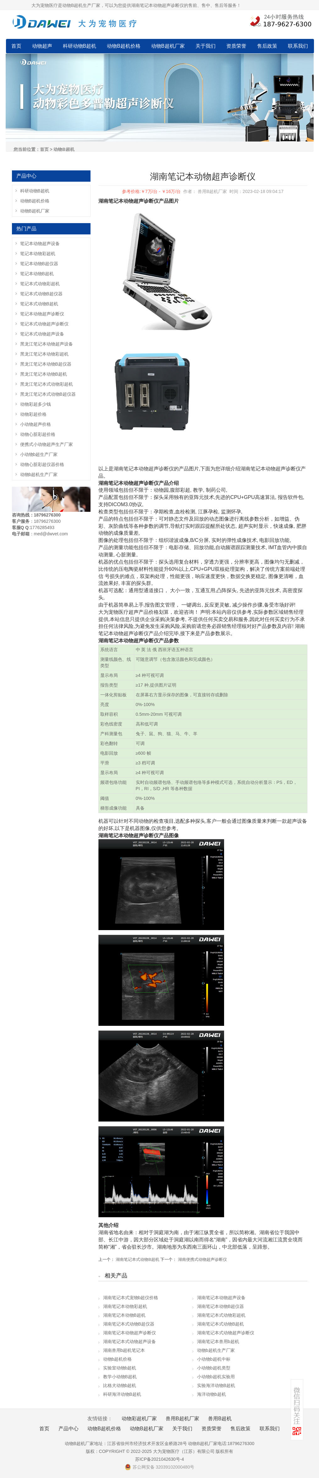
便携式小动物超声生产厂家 (46, 444)
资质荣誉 (236, 46)
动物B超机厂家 (168, 46)
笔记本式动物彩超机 (40, 283)
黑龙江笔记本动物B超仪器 (45, 364)
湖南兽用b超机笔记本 (124, 1350)
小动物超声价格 (35, 424)
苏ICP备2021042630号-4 (159, 1459)
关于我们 (205, 46)
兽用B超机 (220, 1418)
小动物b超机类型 (213, 1367)
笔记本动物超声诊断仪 (42, 313)
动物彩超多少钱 (35, 404)
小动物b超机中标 (213, 1359)
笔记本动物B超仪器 (39, 263)
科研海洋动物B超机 (122, 1394)
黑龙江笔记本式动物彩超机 (46, 384)
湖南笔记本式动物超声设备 (129, 1341)
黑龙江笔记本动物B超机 (43, 374)
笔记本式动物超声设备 (42, 333)
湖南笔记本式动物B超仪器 (128, 1323)
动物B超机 (63, 149)
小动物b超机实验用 (216, 1376)
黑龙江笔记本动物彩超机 (44, 353)
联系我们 (298, 46)
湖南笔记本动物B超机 (124, 1315)
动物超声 (42, 46)
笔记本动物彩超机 (37, 253)
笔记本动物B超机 (37, 273)
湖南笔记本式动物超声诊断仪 (225, 1332)
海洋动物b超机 (211, 1394)
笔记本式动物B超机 (39, 303)
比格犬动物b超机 (119, 1385)
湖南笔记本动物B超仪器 (220, 1306)
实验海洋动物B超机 (216, 1385)
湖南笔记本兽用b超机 (218, 1341)
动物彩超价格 (33, 414)
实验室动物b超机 (119, 1367)
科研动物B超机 (79, 46)
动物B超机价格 (123, 46)
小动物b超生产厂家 (39, 454)
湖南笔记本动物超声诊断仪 (129, 1332)
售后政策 (267, 46)
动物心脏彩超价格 (37, 434)
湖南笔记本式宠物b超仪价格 (130, 1297)
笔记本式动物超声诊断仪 (44, 323)
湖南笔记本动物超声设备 (221, 1297)
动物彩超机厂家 (139, 1418)
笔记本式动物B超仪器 (41, 293)
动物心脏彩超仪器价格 (42, 464)
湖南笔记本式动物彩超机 (221, 1315)
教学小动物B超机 (120, 1376)
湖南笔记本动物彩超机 (125, 1306)
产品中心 (68, 1428)
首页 (16, 46)
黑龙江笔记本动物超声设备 (46, 343)
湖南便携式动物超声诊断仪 (202, 1259)
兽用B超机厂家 (182, 1418)
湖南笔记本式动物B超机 (137, 1259)
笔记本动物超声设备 (40, 243)
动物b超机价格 (117, 1359)
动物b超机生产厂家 (216, 1350)
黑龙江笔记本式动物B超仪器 (48, 394)
